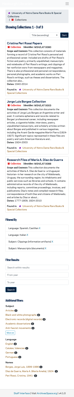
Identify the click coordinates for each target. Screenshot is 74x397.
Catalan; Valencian (15, 348)
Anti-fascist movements (18, 327)
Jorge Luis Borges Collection (26, 101)
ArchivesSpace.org (47, 393)
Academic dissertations (18, 323)
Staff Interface (22, 393)
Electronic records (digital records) (24, 319)
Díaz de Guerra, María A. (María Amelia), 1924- (30, 371)
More (10, 332)
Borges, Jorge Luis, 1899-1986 (22, 366)
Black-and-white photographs (21, 314)
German (9, 352)
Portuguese (11, 356)
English (9, 343)
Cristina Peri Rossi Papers (24, 43)
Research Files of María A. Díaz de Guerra (35, 160)
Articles (9, 310)
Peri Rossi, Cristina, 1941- (19, 375)
